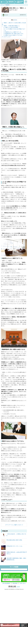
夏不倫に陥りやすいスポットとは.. (14, 546)
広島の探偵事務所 (6, 583)
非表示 (15, 20)
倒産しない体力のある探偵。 (11, 27)
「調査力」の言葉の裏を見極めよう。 (11, 25)
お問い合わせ (23, 583)
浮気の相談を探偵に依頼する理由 (14, 540)
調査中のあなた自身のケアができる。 (13, 35)
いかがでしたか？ (6, 36)
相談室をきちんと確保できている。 (13, 32)
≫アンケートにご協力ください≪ (14, 525)
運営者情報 (15, 583)
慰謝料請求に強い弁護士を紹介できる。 (14, 33)
